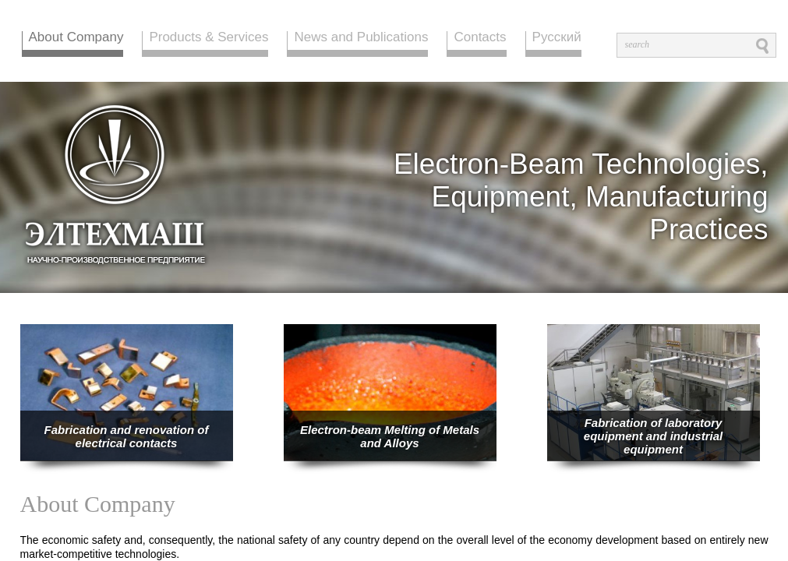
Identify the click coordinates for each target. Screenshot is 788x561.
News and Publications (361, 37)
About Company (76, 37)
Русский (556, 37)
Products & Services (208, 37)
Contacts (480, 37)
